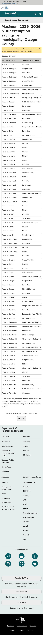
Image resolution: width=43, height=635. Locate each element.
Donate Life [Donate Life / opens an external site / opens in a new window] (21, 602)
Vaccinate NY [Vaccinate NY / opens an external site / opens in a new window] (21, 591)
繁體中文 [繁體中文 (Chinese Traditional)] (26, 491)
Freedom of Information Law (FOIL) (8, 453)
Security (26, 451)
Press (4, 494)
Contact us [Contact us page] (6, 442)
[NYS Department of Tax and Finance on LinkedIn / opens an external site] (22, 556)
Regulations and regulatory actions (8, 508)
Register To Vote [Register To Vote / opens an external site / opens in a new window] (21, 578)
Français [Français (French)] (26, 535)
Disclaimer (27, 455)
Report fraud (6, 467)
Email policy (6, 498)
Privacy (26, 446)
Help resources (7, 446)
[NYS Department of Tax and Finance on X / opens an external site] (22, 564)
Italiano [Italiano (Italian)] (26, 522)
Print (22, 418)
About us (5, 482)
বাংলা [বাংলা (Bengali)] (25, 504)
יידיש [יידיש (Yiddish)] (24, 500)
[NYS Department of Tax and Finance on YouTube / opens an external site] (35, 564)
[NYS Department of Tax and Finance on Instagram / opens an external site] (8, 564)
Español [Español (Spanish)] (26, 487)
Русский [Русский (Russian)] (26, 496)
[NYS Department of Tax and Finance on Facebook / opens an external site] (35, 556)
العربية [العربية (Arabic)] (25, 526)
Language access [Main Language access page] (29, 482)
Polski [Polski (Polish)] (25, 530)
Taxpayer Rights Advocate (8, 461)
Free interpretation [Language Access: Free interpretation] (30, 513)
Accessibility (6, 502)
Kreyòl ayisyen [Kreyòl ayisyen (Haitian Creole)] (28, 517)
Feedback (5, 471)
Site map (26, 442)
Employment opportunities (7, 488)
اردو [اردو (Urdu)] (24, 539)
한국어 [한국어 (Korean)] (25, 509)
